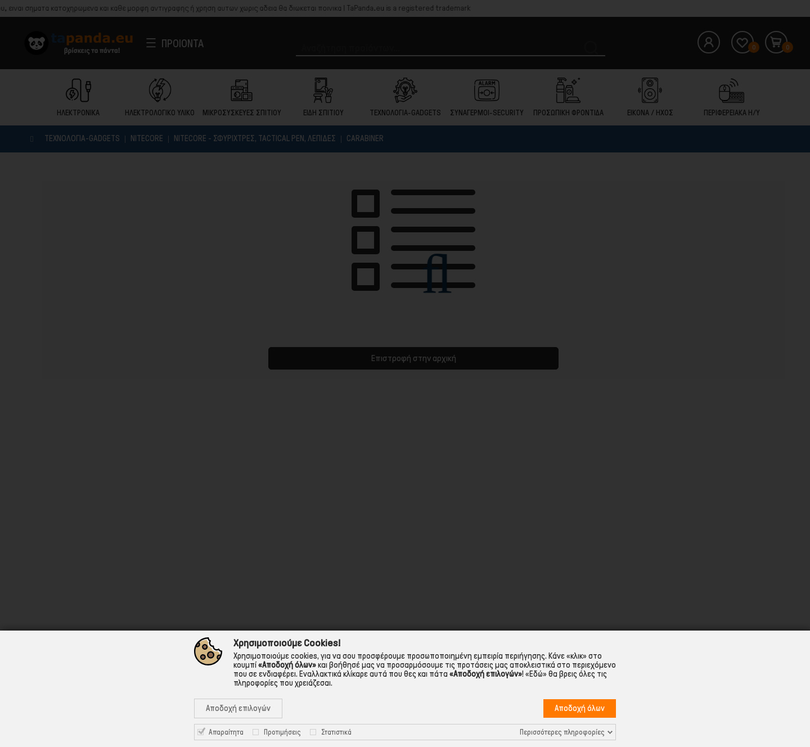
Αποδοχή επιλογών (238, 708)
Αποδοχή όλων (580, 708)
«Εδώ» (536, 673)
